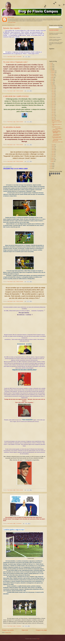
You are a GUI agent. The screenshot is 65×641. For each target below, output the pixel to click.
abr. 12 (53, 114)
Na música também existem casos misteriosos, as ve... (56, 137)
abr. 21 (53, 99)
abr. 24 (53, 94)
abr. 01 (53, 156)
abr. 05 (53, 149)
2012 (51, 166)
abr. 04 (53, 151)
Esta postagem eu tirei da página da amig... (57, 140)
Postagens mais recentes (8, 630)
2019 (51, 63)
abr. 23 (53, 96)
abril (52, 83)
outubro (52, 74)
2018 (51, 64)
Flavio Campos (11, 17)
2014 (51, 163)
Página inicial (25, 630)
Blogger (38, 638)
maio (52, 82)
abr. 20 (53, 101)
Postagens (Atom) (8, 632)
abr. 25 (53, 93)
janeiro (52, 161)
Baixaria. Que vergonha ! (12, 28)
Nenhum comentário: (19, 90)
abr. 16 (53, 107)
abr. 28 (53, 88)
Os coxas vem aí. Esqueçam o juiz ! (15, 62)
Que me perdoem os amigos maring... (57, 129)
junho (52, 80)
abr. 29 (53, 86)
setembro (52, 75)
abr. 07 (53, 146)
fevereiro (52, 159)
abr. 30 (53, 85)
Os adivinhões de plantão (12, 127)
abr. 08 (53, 144)
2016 (51, 68)
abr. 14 (53, 110)
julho (52, 79)
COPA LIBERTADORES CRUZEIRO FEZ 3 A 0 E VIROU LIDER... (56, 132)
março (52, 158)
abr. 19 (53, 102)
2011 (51, 168)
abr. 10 (53, 117)
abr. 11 (53, 115)
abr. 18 (53, 104)
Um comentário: (19, 56)
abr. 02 (53, 154)
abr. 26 (53, 91)
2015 (51, 69)
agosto (52, 77)
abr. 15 (53, 109)
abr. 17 (53, 106)
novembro (53, 72)
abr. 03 (53, 152)
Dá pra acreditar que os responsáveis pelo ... (56, 135)
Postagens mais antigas (41, 630)
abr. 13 (53, 112)
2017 (51, 66)
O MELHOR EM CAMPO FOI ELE (16, 96)
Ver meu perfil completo (12, 22)
